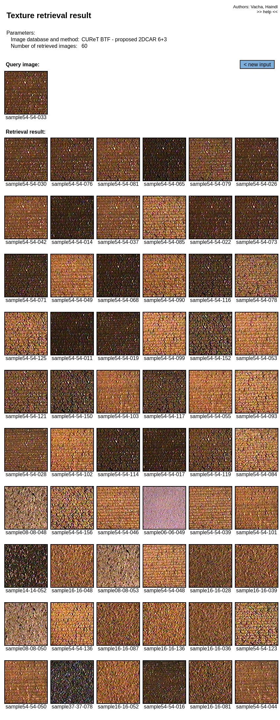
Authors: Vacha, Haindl (255, 6)
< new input (257, 64)
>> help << (267, 11)
